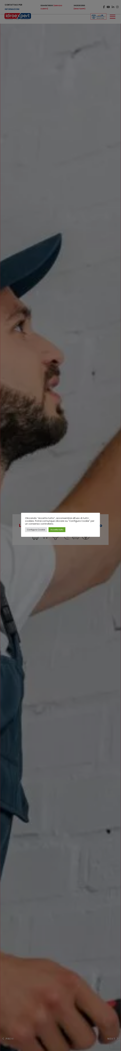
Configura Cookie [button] (36, 529)
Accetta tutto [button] (56, 529)
